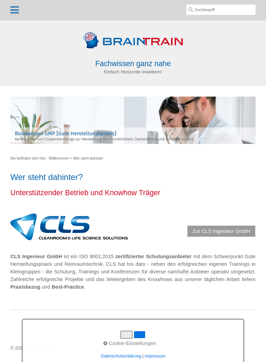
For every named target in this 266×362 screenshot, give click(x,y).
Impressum (128, 348)
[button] (221, 231)
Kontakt (103, 348)
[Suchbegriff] (221, 9)
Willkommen (59, 158)
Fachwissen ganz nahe (133, 64)
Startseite (80, 348)
